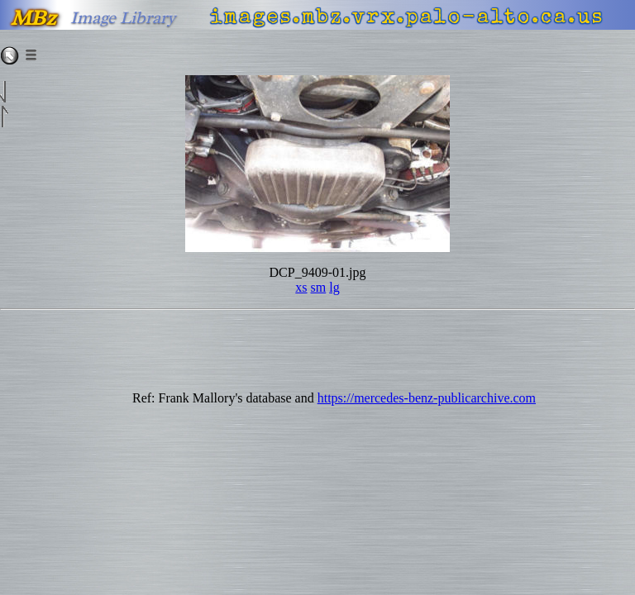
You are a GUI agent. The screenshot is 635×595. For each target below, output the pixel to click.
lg (334, 287)
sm (319, 287)
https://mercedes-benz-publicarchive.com (427, 398)
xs (301, 287)
